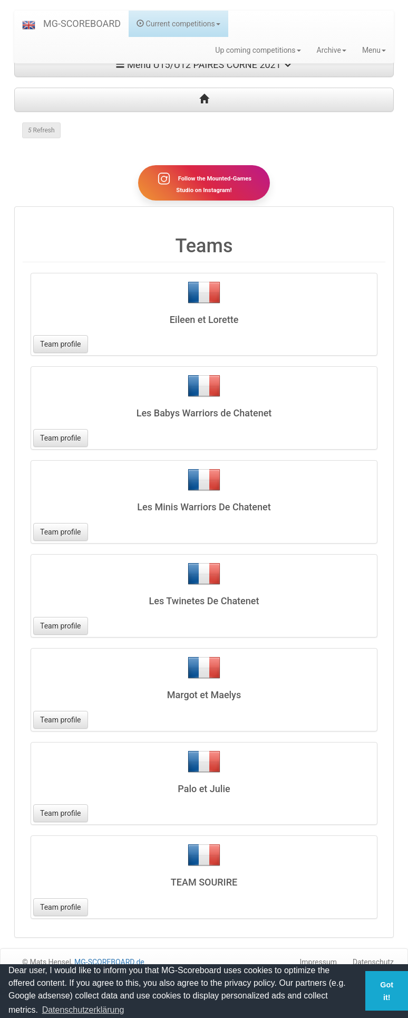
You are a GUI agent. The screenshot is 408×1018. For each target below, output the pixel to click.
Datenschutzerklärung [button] (83, 1009)
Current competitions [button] (178, 24)
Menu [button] (374, 50)
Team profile (60, 344)
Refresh (41, 130)
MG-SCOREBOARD (82, 23)
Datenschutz (373, 962)
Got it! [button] (386, 991)
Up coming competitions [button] (257, 50)
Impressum (318, 962)
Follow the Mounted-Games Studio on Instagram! (204, 183)
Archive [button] (331, 50)
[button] (28, 24)
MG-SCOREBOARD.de (109, 962)
